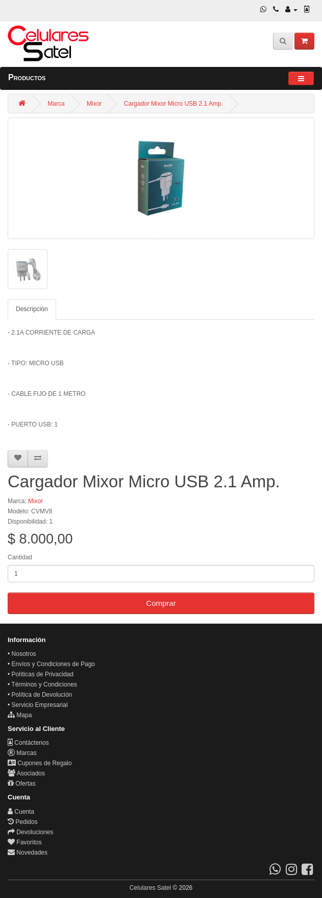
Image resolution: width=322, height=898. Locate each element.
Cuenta (21, 811)
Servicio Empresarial (40, 704)
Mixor (94, 103)
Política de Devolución (42, 694)
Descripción (32, 309)
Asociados (26, 773)
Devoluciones (30, 832)
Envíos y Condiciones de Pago (53, 664)
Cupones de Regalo (39, 763)
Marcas (22, 753)
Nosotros (24, 653)
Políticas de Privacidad (42, 674)
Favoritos (25, 842)
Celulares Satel (150, 887)
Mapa (20, 715)
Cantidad (20, 557)
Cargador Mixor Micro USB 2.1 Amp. (173, 103)
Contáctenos (28, 742)
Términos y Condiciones (44, 684)
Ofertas (22, 783)
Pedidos (23, 821)
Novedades (27, 852)
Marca (55, 103)
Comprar (161, 603)
